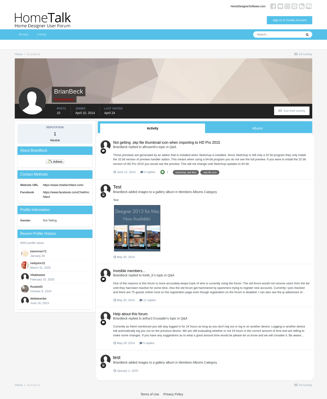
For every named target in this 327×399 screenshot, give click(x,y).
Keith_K (148, 275)
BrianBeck (120, 147)
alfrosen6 (149, 147)
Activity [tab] (153, 128)
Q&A (173, 147)
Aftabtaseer (37, 275)
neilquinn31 (37, 263)
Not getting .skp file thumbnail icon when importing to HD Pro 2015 (166, 142)
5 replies (146, 343)
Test (117, 186)
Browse (24, 34)
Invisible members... (129, 271)
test (116, 357)
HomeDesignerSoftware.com (248, 6)
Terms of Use (149, 394)
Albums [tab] (257, 128)
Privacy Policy (173, 394)
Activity (41, 34)
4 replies (147, 172)
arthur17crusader (154, 318)
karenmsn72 (38, 251)
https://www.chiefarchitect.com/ (63, 185)
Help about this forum (130, 314)
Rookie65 (36, 286)
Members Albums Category (198, 192)
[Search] (277, 34)
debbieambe (38, 298)
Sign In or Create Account (289, 20)
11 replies (147, 300)
